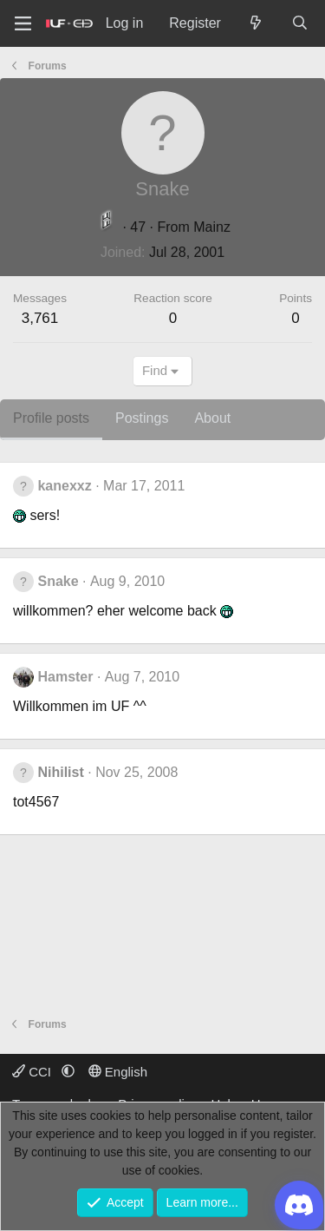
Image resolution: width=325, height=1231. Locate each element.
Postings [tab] (141, 418)
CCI (33, 1071)
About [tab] (212, 418)
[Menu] (22, 24)
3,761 (40, 318)
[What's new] (256, 23)
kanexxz (64, 485)
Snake (57, 581)
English (117, 1071)
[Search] (299, 23)
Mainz (212, 227)
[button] (68, 1072)
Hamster (65, 676)
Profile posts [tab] (51, 418)
